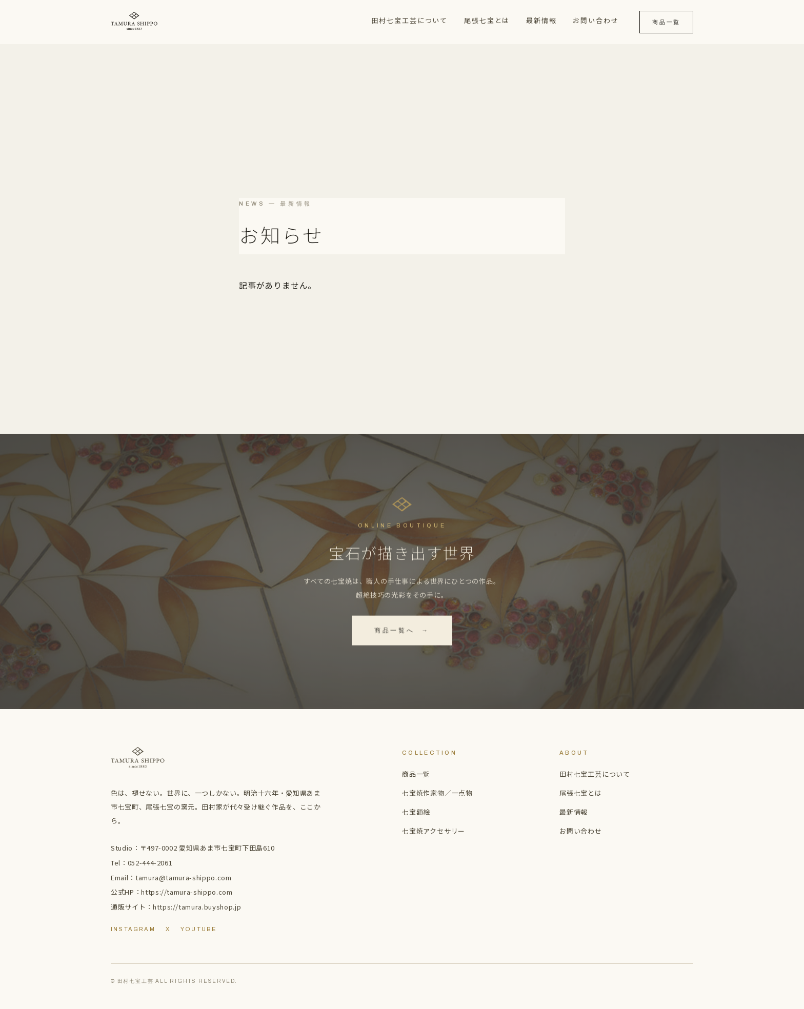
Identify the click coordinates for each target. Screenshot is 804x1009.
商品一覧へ (402, 632)
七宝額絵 (416, 812)
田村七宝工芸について (409, 20)
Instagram (133, 929)
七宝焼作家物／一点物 (437, 793)
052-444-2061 (150, 862)
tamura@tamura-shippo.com (183, 877)
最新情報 (541, 20)
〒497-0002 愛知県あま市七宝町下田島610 (207, 848)
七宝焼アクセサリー (433, 831)
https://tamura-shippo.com (186, 892)
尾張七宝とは (487, 20)
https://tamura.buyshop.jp (197, 907)
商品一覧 (666, 22)
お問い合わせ (596, 20)
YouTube (198, 929)
